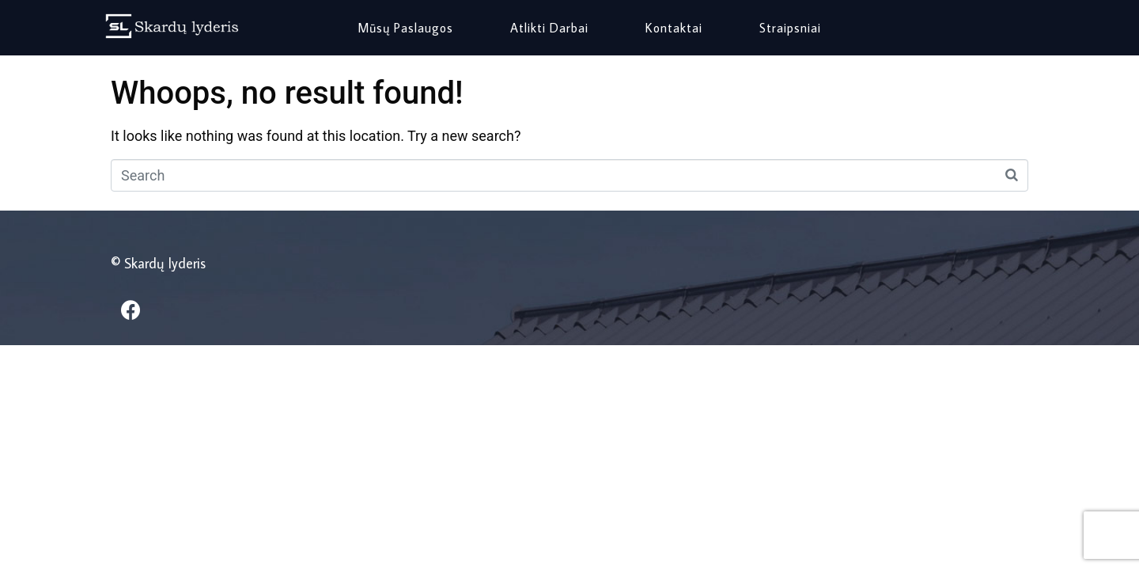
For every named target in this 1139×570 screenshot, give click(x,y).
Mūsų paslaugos (405, 28)
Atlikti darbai (549, 28)
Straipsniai (790, 28)
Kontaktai (673, 28)
